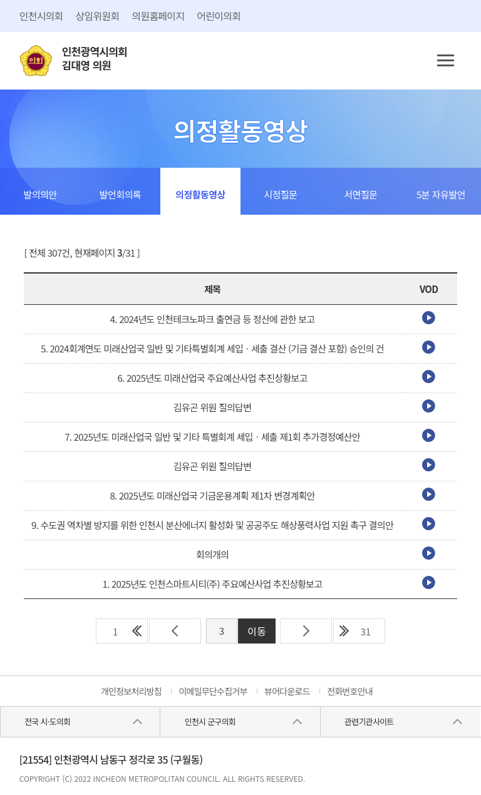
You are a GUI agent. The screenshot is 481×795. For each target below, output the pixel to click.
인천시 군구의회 (210, 721)
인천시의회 (41, 15)
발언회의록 (121, 194)
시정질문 (280, 194)
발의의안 (39, 194)
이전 (175, 631)
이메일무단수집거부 (212, 691)
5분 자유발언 (440, 194)
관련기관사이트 (368, 721)
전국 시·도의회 (47, 721)
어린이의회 (218, 15)
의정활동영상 (200, 194)
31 (365, 631)
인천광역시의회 (94, 58)
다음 (306, 631)
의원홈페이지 (158, 15)
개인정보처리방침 (131, 691)
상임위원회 (98, 15)
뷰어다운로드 (287, 691)
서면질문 (360, 194)
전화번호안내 (350, 691)
